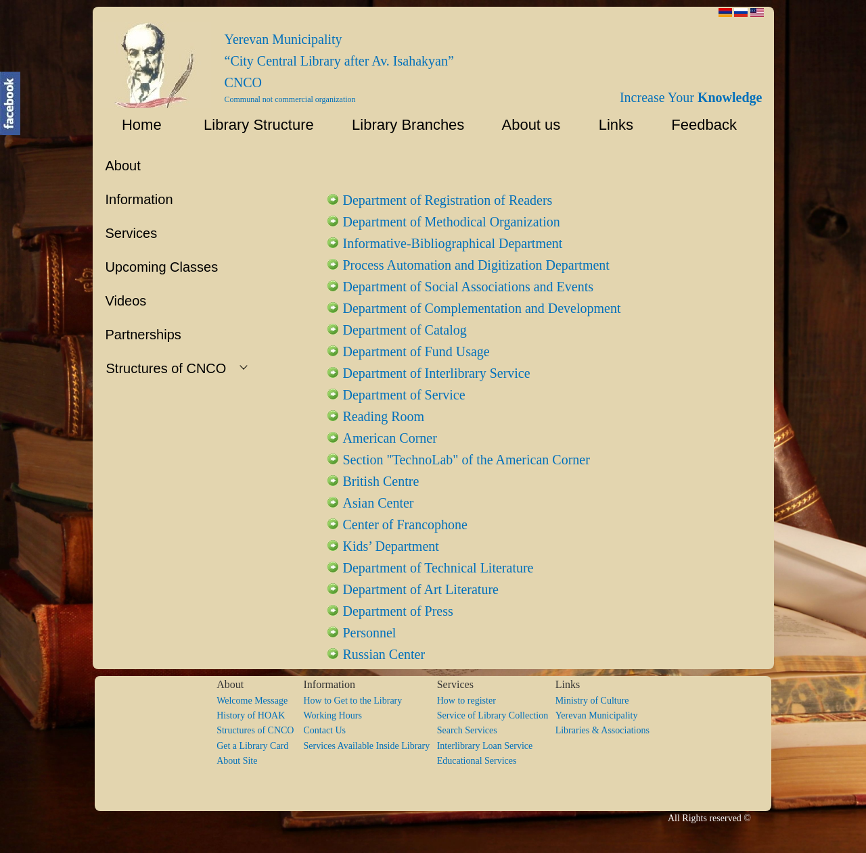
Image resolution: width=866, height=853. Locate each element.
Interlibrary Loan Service (485, 746)
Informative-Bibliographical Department (453, 243)
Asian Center (378, 502)
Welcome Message (252, 701)
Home (134, 124)
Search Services (467, 730)
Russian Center (384, 654)
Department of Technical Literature (438, 567)
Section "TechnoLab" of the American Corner (466, 459)
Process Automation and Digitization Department (476, 265)
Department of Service (404, 394)
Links (609, 124)
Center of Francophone (405, 524)
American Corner (390, 438)
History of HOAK (250, 715)
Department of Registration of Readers (448, 200)
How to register (466, 701)
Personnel (369, 632)
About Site (236, 761)
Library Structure (250, 124)
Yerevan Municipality (596, 715)
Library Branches (402, 124)
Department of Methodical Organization (451, 221)
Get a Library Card (252, 746)
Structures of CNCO (259, 730)
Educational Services (477, 761)
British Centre (381, 481)
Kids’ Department (391, 546)
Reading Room (384, 416)
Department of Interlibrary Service (436, 373)
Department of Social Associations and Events (468, 286)
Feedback (708, 124)
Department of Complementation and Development (482, 308)
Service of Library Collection (496, 715)
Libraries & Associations (602, 730)
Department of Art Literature (421, 589)
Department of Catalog (405, 329)
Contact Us (324, 730)
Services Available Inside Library (369, 746)
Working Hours (332, 715)
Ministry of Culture (592, 701)
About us (525, 124)
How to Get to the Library (352, 701)
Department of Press (398, 611)
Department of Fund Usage (416, 351)
